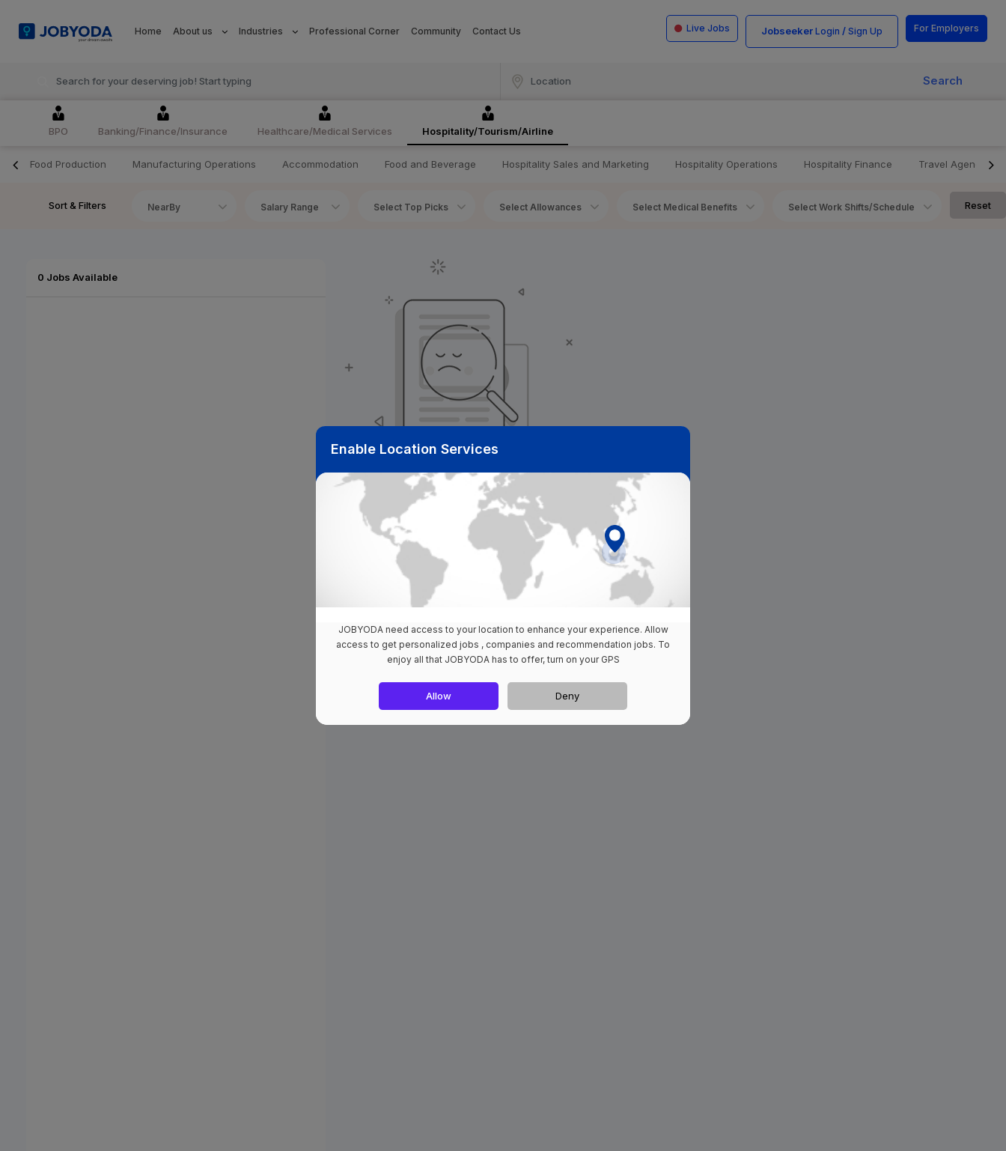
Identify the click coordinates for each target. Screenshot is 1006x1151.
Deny (567, 696)
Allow (438, 696)
